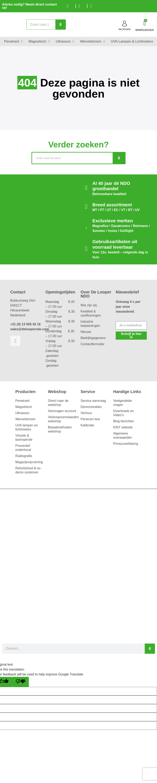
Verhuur (86, 413)
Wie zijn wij (89, 305)
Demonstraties (91, 407)
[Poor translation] (20, 682)
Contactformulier (92, 344)
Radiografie (23, 456)
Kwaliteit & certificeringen (91, 313)
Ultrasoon (22, 413)
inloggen (124, 29)
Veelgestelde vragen (122, 403)
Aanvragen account (62, 411)
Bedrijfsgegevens (93, 338)
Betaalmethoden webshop (60, 429)
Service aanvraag (93, 400)
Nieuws (86, 332)
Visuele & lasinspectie (24, 437)
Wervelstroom (25, 419)
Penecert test (90, 419)
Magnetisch (23, 407)
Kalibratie (87, 425)
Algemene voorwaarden (122, 435)
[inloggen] (124, 23)
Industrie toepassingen (90, 323)
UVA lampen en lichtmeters (26, 427)
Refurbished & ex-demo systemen (28, 470)
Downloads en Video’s (123, 413)
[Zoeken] (60, 24)
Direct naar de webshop (58, 403)
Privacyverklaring (125, 443)
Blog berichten (123, 421)
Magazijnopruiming (29, 462)
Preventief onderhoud (23, 448)
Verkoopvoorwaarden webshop (62, 419)
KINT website (123, 427)
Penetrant (22, 400)
